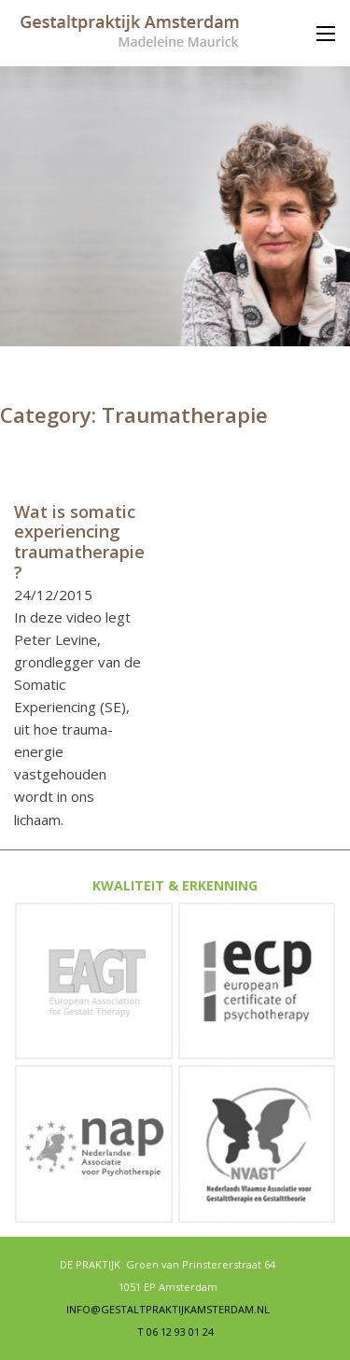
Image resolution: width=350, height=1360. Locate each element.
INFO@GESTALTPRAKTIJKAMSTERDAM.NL (168, 1309)
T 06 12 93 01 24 (175, 1332)
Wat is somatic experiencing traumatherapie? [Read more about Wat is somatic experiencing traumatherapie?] (79, 541)
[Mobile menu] (325, 33)
